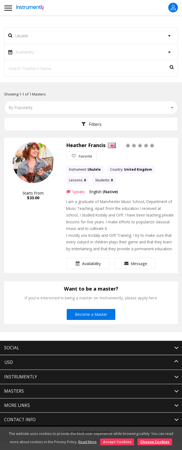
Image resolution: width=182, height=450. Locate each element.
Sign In (173, 7)
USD (8, 362)
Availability (88, 263)
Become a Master (91, 314)
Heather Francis (85, 145)
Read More (87, 441)
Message (135, 263)
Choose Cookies (154, 441)
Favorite (81, 156)
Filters (91, 124)
